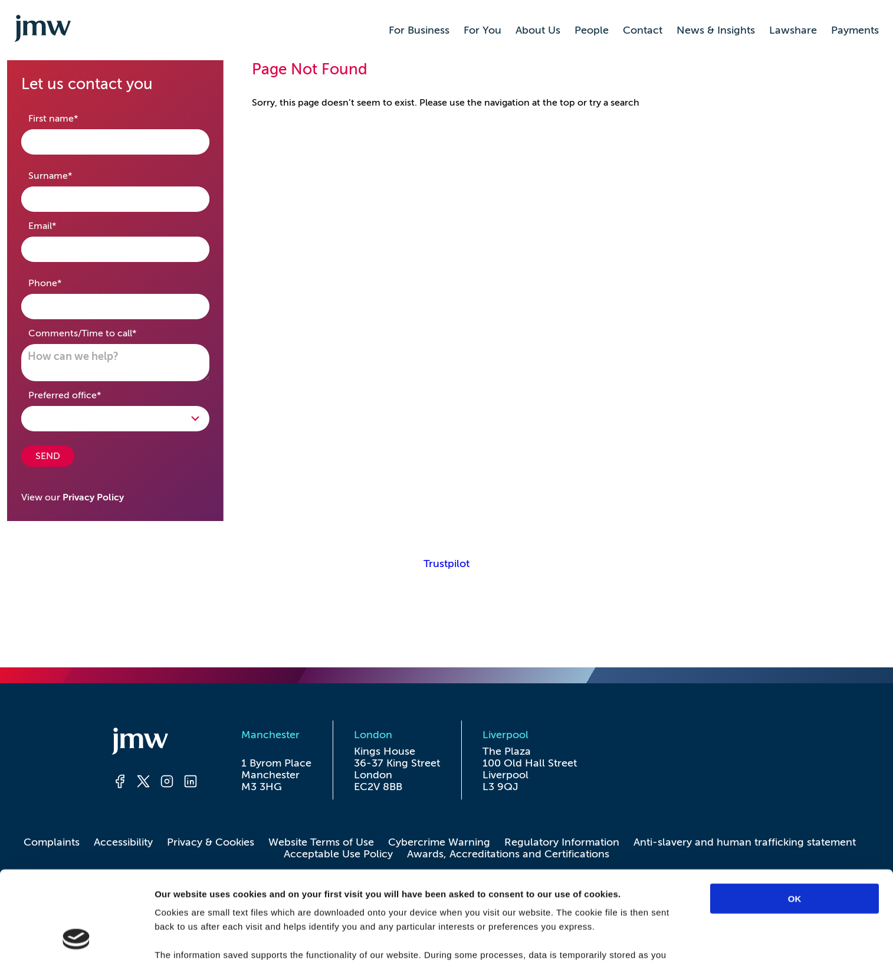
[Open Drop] (115, 418)
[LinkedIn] (190, 783)
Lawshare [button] (793, 30)
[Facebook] (119, 783)
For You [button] (482, 30)
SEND (47, 456)
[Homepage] (155, 743)
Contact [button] (642, 30)
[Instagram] (167, 783)
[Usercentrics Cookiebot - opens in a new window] (76, 940)
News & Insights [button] (716, 30)
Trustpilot (446, 563)
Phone (63, 282)
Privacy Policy (93, 497)
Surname (68, 175)
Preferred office (83, 394)
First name (71, 118)
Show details (619, 940)
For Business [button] (419, 30)
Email (60, 225)
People (591, 30)
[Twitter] (143, 783)
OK (795, 817)
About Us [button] (538, 30)
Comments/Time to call (100, 332)
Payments (855, 30)
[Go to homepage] (42, 30)
